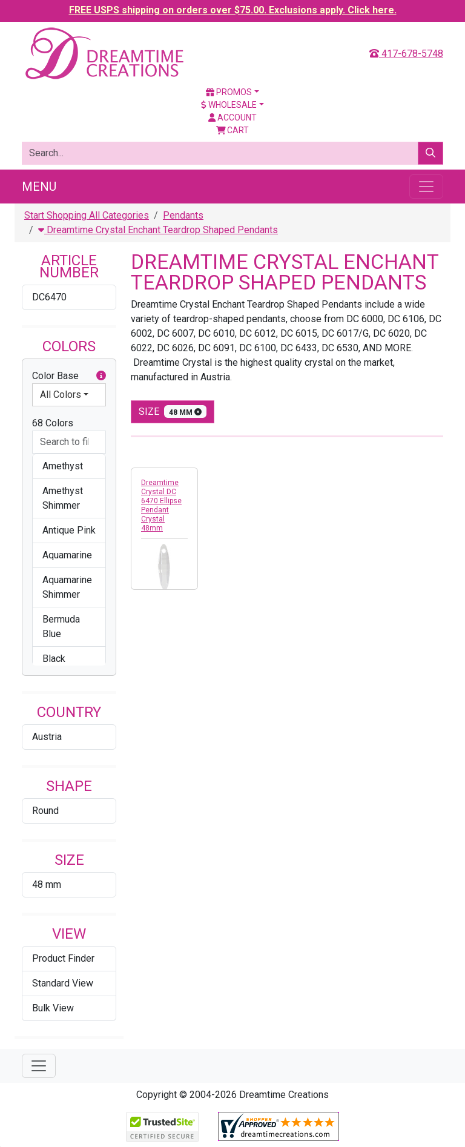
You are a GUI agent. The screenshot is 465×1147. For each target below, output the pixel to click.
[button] (101, 376)
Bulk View (53, 1008)
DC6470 (49, 297)
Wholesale (229, 105)
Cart (232, 130)
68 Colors (52, 423)
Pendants (183, 215)
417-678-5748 (406, 53)
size (172, 411)
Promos (229, 92)
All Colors (60, 394)
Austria (47, 736)
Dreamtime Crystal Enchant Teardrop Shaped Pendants (158, 230)
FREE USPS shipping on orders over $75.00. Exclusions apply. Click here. (233, 10)
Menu (39, 186)
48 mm (46, 884)
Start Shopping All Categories (86, 215)
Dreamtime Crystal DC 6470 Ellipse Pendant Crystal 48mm (161, 505)
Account (232, 117)
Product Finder (63, 958)
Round (45, 810)
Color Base (69, 376)
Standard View (62, 983)
